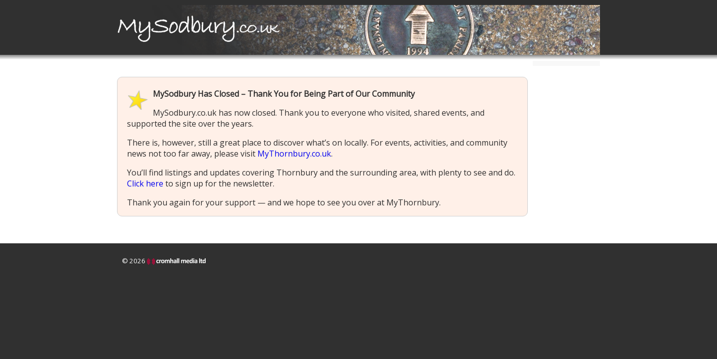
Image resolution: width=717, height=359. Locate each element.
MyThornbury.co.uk (294, 153)
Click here (145, 183)
